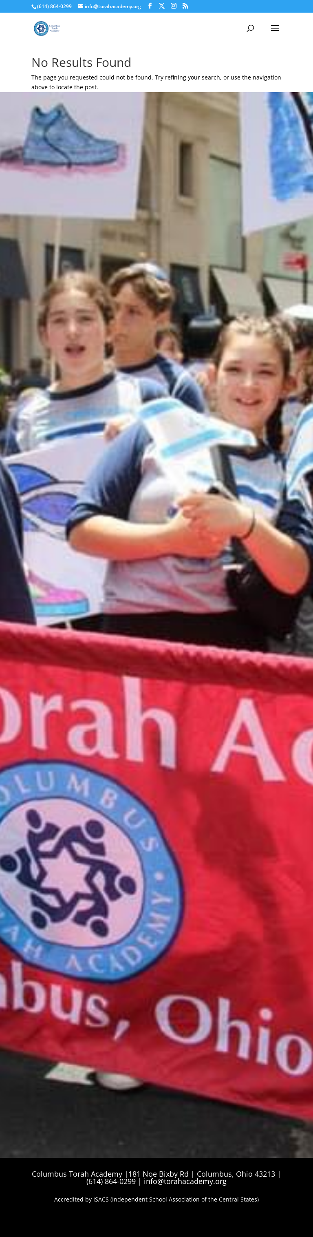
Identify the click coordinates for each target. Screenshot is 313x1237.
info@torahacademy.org (185, 1181)
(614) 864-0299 (54, 6)
